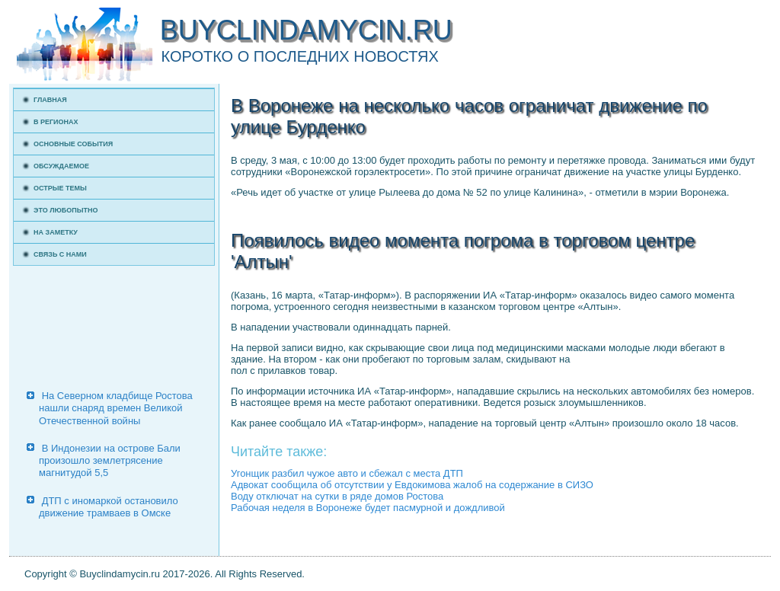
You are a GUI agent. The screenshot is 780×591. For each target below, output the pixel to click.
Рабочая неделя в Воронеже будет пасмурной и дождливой (368, 507)
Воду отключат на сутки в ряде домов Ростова (337, 496)
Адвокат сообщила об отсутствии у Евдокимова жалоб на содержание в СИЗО (412, 484)
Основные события (73, 144)
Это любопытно (66, 210)
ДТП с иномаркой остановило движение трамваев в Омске (108, 507)
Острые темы (60, 188)
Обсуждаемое (61, 166)
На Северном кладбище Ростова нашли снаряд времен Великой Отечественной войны (116, 408)
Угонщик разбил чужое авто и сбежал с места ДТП (347, 473)
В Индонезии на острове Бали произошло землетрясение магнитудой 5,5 (110, 460)
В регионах (56, 122)
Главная (50, 100)
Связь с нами (60, 254)
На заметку (56, 232)
